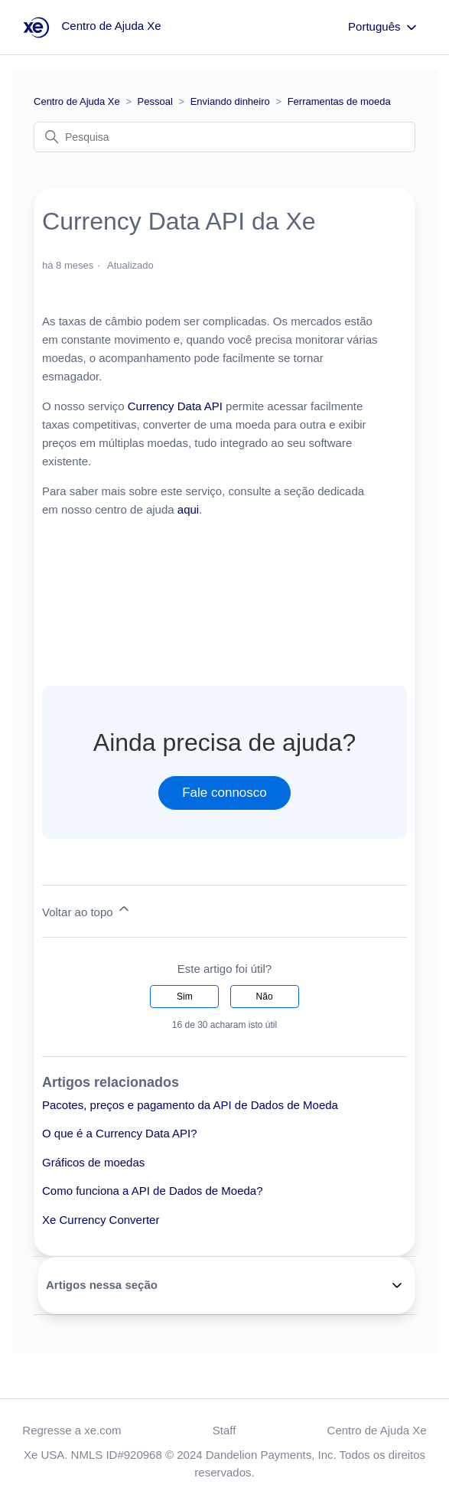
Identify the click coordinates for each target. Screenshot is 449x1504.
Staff (224, 1430)
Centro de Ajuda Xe (77, 101)
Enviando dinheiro (230, 101)
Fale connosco (224, 792)
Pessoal (155, 101)
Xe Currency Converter (100, 1219)
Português (383, 27)
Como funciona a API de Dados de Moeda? (152, 1190)
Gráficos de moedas (93, 1162)
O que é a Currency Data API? (119, 1133)
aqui (188, 509)
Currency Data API (175, 406)
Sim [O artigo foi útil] (185, 996)
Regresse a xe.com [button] (71, 1430)
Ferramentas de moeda (339, 101)
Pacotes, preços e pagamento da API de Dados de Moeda (190, 1104)
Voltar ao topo (87, 909)
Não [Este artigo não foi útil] (264, 996)
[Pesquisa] (224, 137)
